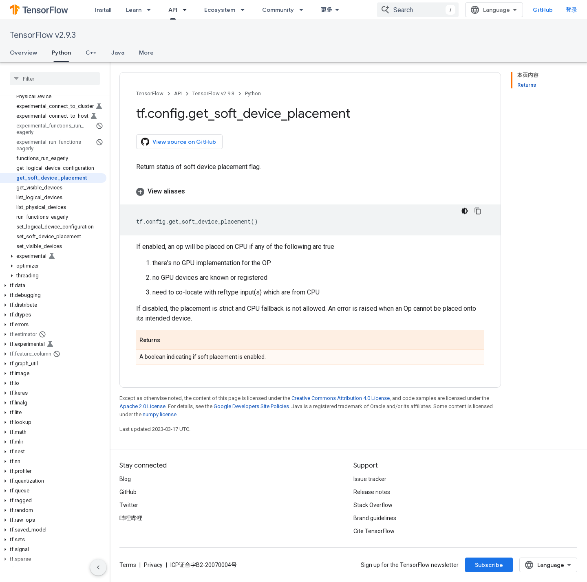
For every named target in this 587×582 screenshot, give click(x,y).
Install (103, 9)
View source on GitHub (178, 142)
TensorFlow (149, 93)
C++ (91, 52)
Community (278, 9)
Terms (127, 565)
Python (253, 93)
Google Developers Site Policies (251, 406)
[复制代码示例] (477, 210)
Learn (133, 9)
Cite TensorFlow (374, 531)
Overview (23, 52)
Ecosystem (219, 9)
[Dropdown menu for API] (187, 10)
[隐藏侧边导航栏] (98, 567)
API (178, 93)
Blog (125, 479)
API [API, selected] (172, 9)
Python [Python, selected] (61, 52)
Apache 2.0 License (142, 406)
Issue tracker (369, 479)
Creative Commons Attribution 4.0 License (340, 398)
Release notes (371, 492)
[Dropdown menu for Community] (303, 10)
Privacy (153, 565)
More (146, 52)
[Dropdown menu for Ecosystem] (245, 10)
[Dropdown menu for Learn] (151, 10)
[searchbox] (55, 78)
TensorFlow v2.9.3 (43, 35)
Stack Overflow (373, 505)
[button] (53, 256)
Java (117, 52)
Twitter (128, 505)
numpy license (160, 414)
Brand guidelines (374, 518)
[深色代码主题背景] (464, 210)
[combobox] (418, 9)
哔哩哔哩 (130, 518)
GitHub (543, 9)
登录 (571, 10)
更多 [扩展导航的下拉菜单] (326, 9)
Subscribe (489, 565)
